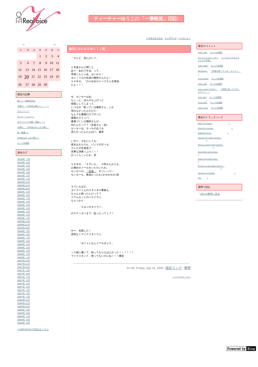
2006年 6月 (23, 332)
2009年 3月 (23, 215)
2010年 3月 (23, 173)
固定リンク (174, 268)
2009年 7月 (23, 201)
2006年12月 (23, 311)
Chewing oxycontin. (206, 173)
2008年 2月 (23, 261)
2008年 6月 (23, 247)
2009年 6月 (23, 205)
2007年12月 (23, 268)
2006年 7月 (23, 328)
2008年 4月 (23, 254)
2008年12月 (23, 226)
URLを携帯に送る (210, 193)
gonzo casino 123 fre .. (207, 89)
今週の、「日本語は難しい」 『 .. (33, 106)
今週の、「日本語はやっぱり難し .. (33, 127)
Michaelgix (203, 71)
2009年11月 (23, 187)
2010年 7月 (23, 159)
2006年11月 (23, 314)
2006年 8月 (23, 325)
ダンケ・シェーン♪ (25, 117)
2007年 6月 (23, 289)
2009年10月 (23, 191)
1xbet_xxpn (203, 108)
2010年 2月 (23, 177)
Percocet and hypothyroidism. (210, 145)
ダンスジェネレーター (208, 58)
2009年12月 (23, 184)
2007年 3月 (23, 300)
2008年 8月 (23, 240)
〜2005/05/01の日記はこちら (33, 342)
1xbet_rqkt (202, 52)
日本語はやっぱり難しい (28, 138)
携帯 (187, 268)
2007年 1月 (23, 307)
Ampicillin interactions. (208, 152)
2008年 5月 (23, 251)
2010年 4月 (23, 170)
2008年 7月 (23, 244)
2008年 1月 (23, 265)
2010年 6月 (23, 162)
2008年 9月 (23, 237)
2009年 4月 (23, 212)
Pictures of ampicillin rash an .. (211, 166)
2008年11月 (23, 229)
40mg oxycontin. (205, 123)
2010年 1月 (23, 180)
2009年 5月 (23, 208)
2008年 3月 (23, 258)
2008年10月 (23, 233)
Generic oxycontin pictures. (209, 138)
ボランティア (23, 111)
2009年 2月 (23, 219)
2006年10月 (23, 318)
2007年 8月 (23, 282)
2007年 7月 (23, 286)
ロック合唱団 (23, 143)
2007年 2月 (23, 304)
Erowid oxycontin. (206, 128)
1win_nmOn (203, 79)
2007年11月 (23, 272)
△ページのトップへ (182, 277)
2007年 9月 (23, 279)
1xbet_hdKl (203, 66)
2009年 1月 (23, 222)
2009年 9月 (23, 194)
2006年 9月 (23, 321)
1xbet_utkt (202, 84)
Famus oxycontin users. (208, 159)
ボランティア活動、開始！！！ (31, 122)
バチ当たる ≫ (184, 38)
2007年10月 (23, 275)
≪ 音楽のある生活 (154, 38)
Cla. (200, 178)
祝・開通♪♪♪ (22, 132)
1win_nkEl (203, 103)
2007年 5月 (23, 293)
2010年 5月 (23, 166)
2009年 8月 (23, 198)
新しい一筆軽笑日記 (26, 101)
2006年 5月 (23, 335)
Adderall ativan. (205, 133)
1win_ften (202, 97)
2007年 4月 (23, 296)
